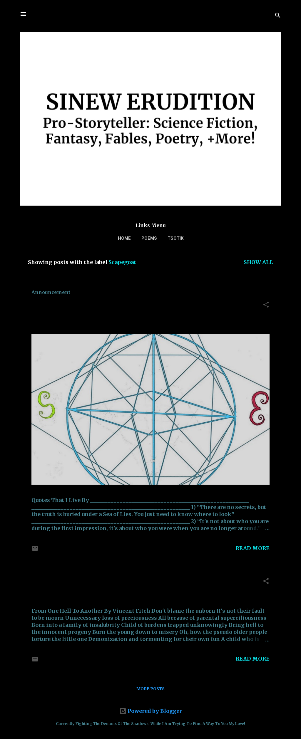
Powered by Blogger (150, 711)
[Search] (277, 16)
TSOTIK (175, 238)
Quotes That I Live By (73, 306)
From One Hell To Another (83, 582)
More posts (150, 688)
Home (124, 238)
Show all (258, 262)
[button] (266, 305)
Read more (252, 548)
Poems (149, 238)
